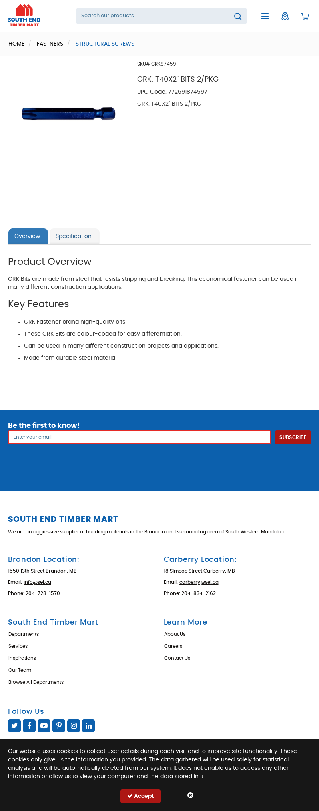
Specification (74, 236)
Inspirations (22, 658)
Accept (140, 796)
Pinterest (58, 725)
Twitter (14, 725)
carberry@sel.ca (199, 582)
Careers (173, 646)
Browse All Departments (36, 682)
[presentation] (160, 461)
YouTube (44, 725)
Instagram (73, 725)
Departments (23, 634)
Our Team (19, 670)
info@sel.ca (37, 582)
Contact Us (177, 658)
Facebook (29, 725)
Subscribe (292, 437)
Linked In (88, 725)
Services (18, 646)
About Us (174, 634)
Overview (27, 236)
